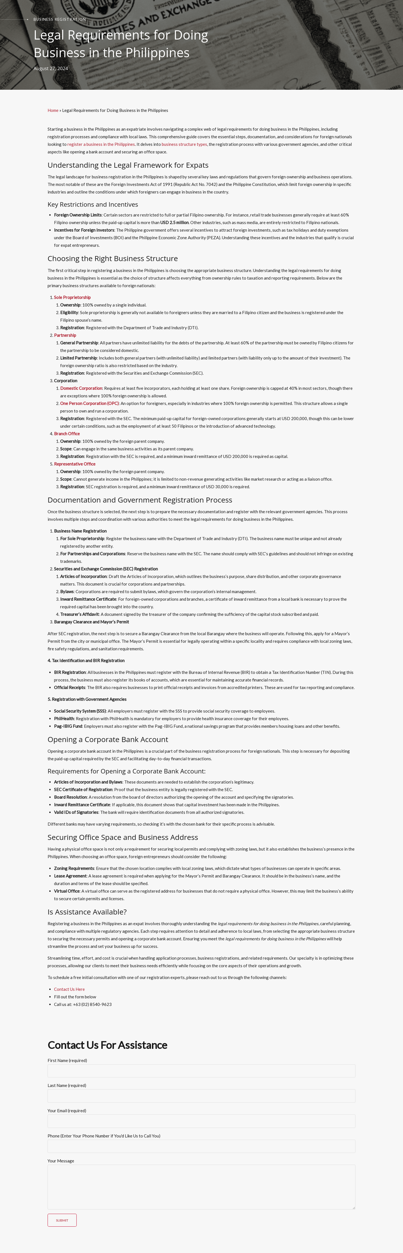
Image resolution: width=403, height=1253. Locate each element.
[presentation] (90, 1225)
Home (53, 110)
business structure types (184, 144)
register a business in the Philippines (101, 144)
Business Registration (60, 19)
